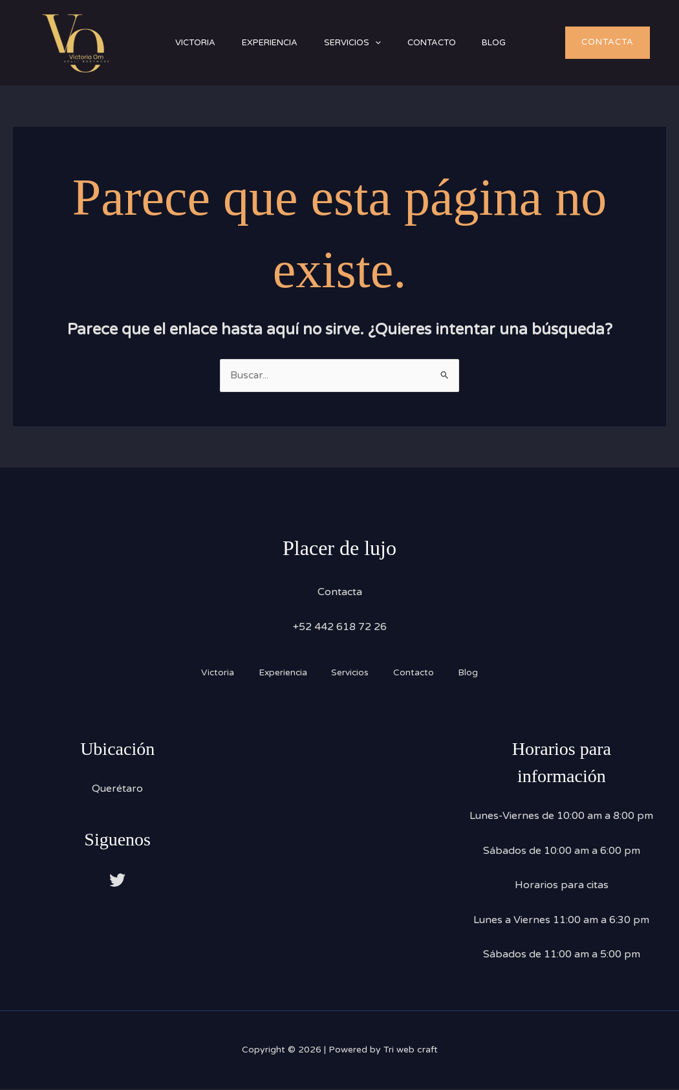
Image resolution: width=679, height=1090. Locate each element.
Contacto (452, 43)
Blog (521, 43)
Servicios (367, 42)
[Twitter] (117, 881)
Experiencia (279, 43)
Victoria (198, 43)
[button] (390, 42)
